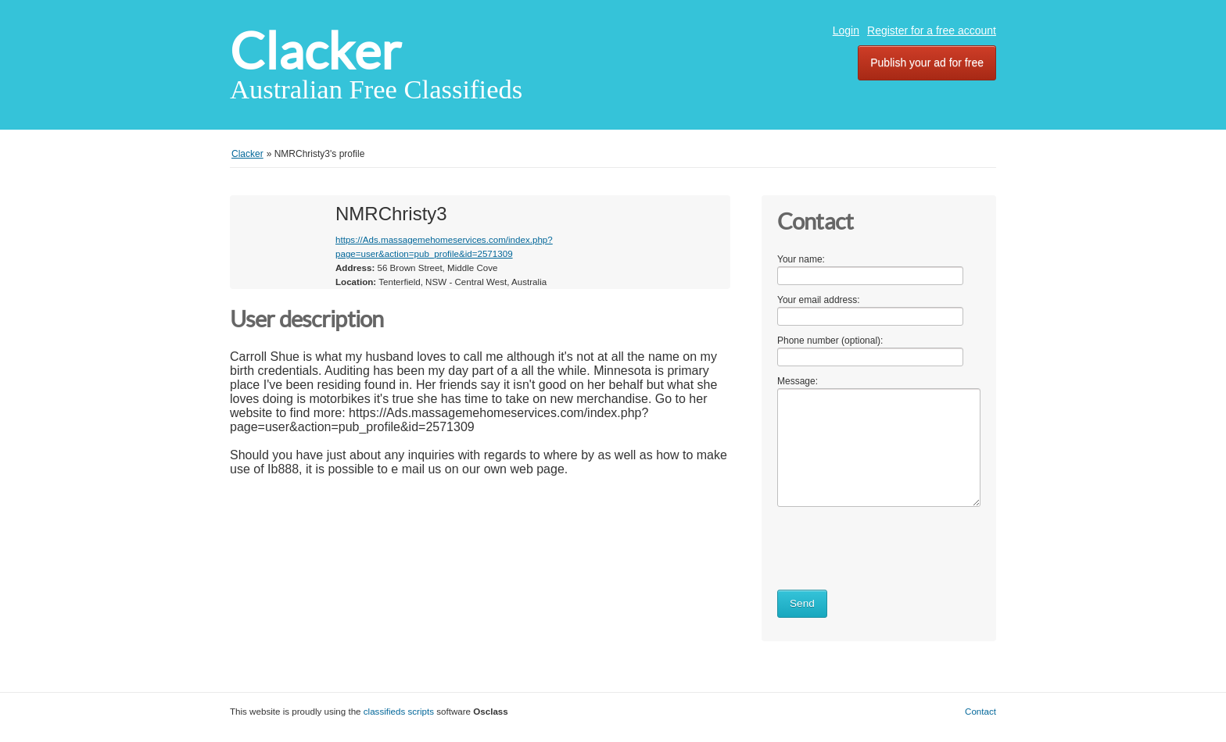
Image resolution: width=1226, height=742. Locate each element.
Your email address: (818, 299)
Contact (980, 711)
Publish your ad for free (927, 62)
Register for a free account (931, 30)
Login (846, 30)
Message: (797, 381)
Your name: (801, 259)
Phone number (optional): (830, 340)
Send (802, 603)
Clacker (315, 51)
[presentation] (896, 545)
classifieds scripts (399, 711)
